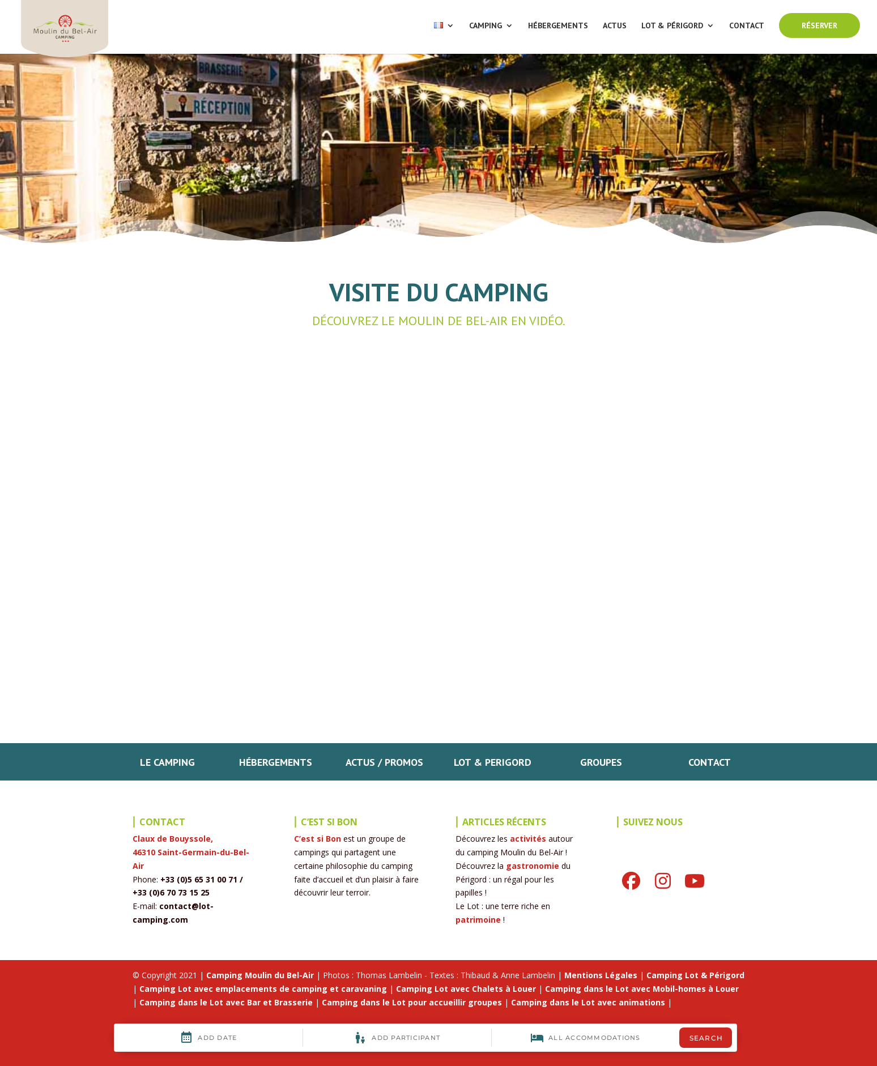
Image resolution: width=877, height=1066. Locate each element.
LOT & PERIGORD (492, 762)
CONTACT (746, 26)
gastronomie (532, 865)
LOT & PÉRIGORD (672, 26)
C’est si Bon (317, 838)
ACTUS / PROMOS (384, 762)
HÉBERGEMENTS (558, 26)
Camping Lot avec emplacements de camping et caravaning (263, 988)
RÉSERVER (819, 25)
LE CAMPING (167, 762)
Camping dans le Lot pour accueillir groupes (412, 1002)
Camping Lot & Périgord (695, 975)
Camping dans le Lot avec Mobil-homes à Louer (642, 988)
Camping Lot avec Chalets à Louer (466, 988)
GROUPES (601, 762)
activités (528, 838)
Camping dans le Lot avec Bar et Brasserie (226, 1002)
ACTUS (615, 26)
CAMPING (485, 26)
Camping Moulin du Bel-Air (260, 975)
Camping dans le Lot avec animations (588, 1002)
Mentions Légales (600, 975)
